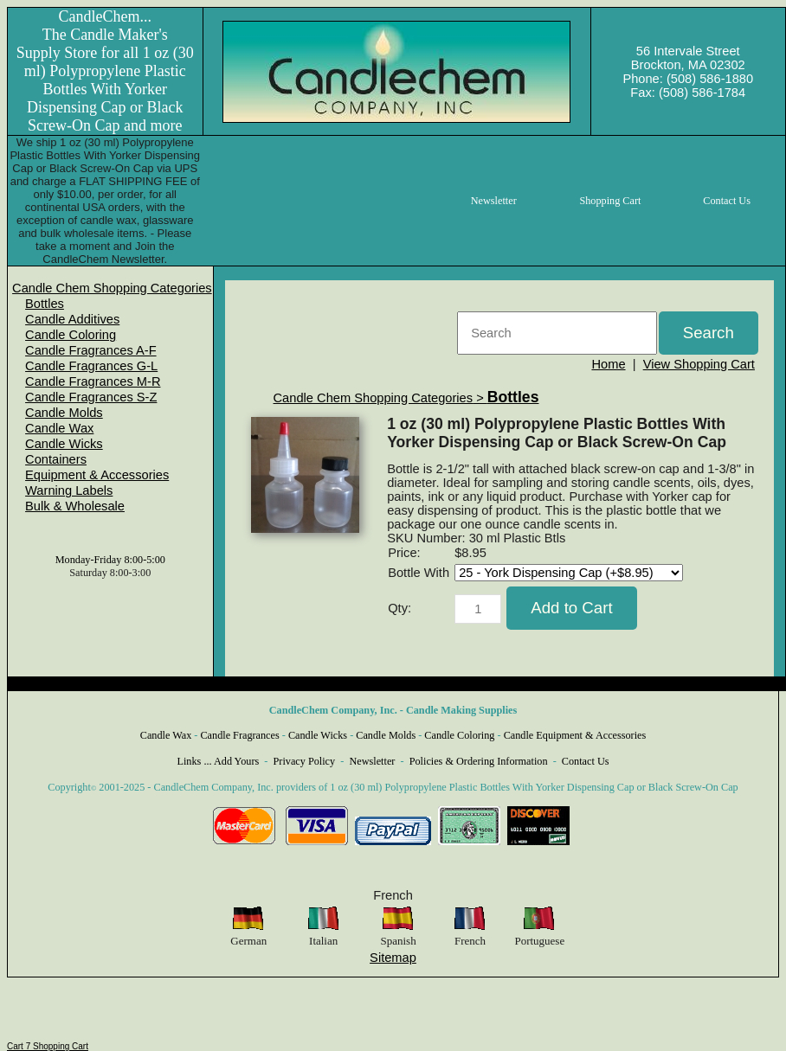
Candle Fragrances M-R (92, 381)
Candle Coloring (70, 335)
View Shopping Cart (699, 364)
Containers (56, 459)
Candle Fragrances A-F (91, 350)
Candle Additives (72, 319)
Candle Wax (59, 428)
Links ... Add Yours (218, 761)
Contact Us (585, 761)
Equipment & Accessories (97, 475)
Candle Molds (64, 413)
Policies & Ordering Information (478, 761)
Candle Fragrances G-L (91, 366)
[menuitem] (112, 288)
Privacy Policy (305, 761)
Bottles (44, 304)
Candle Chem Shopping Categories (112, 288)
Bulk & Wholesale (75, 506)
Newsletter (372, 761)
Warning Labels (69, 490)
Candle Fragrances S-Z (91, 397)
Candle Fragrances (239, 735)
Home (608, 364)
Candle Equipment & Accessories (575, 735)
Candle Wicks (64, 444)
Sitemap (393, 957)
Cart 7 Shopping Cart (47, 1046)
